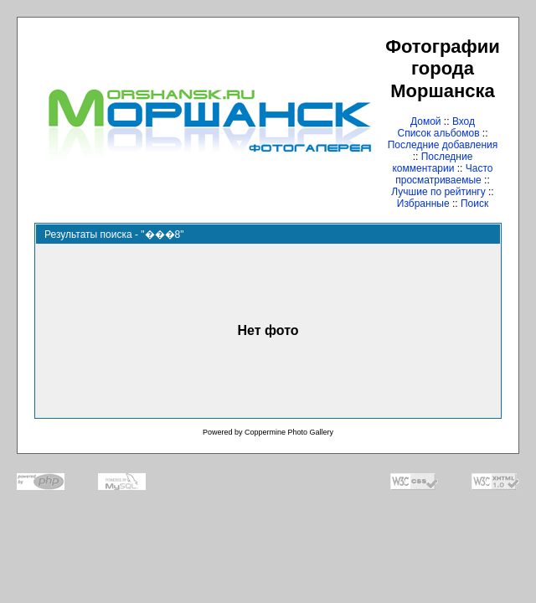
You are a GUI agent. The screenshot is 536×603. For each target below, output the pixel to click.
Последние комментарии (432, 162)
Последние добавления (443, 145)
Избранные (423, 203)
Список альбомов (438, 133)
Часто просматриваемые (443, 174)
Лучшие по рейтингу (438, 192)
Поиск (474, 203)
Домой (425, 121)
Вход (463, 121)
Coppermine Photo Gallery (289, 432)
